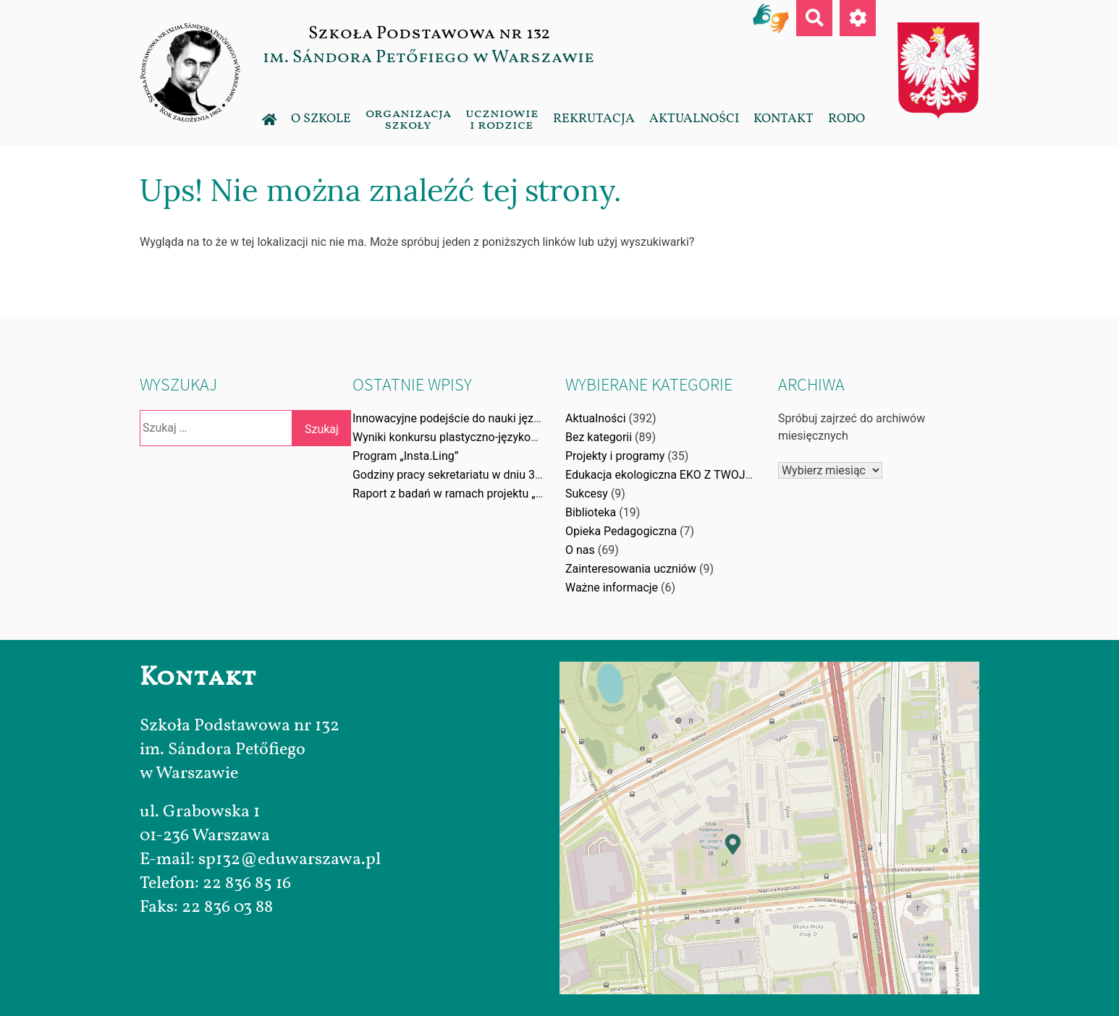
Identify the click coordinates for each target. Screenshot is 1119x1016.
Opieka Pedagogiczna (621, 531)
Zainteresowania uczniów (630, 569)
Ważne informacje (611, 587)
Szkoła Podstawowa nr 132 (428, 33)
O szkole (321, 118)
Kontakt (783, 118)
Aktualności (694, 118)
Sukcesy (586, 493)
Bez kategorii (598, 437)
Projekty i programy (614, 456)
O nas (580, 550)
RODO (846, 118)
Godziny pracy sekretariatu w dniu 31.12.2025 (469, 475)
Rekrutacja (594, 118)
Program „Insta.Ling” (405, 456)
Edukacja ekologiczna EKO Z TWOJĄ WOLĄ (676, 475)
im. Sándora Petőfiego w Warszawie (428, 57)
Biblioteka (590, 512)
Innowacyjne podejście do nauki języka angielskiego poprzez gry (517, 418)
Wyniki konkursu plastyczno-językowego (455, 437)
